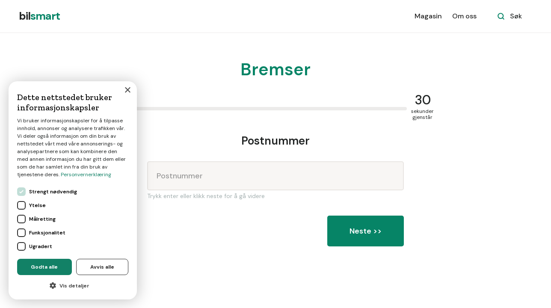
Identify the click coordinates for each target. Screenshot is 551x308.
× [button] (127, 90)
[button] (72, 286)
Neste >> (366, 231)
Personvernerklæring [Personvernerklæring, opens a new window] (86, 174)
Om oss (464, 16)
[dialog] (73, 190)
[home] (39, 16)
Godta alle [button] (44, 267)
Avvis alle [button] (102, 267)
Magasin (428, 16)
